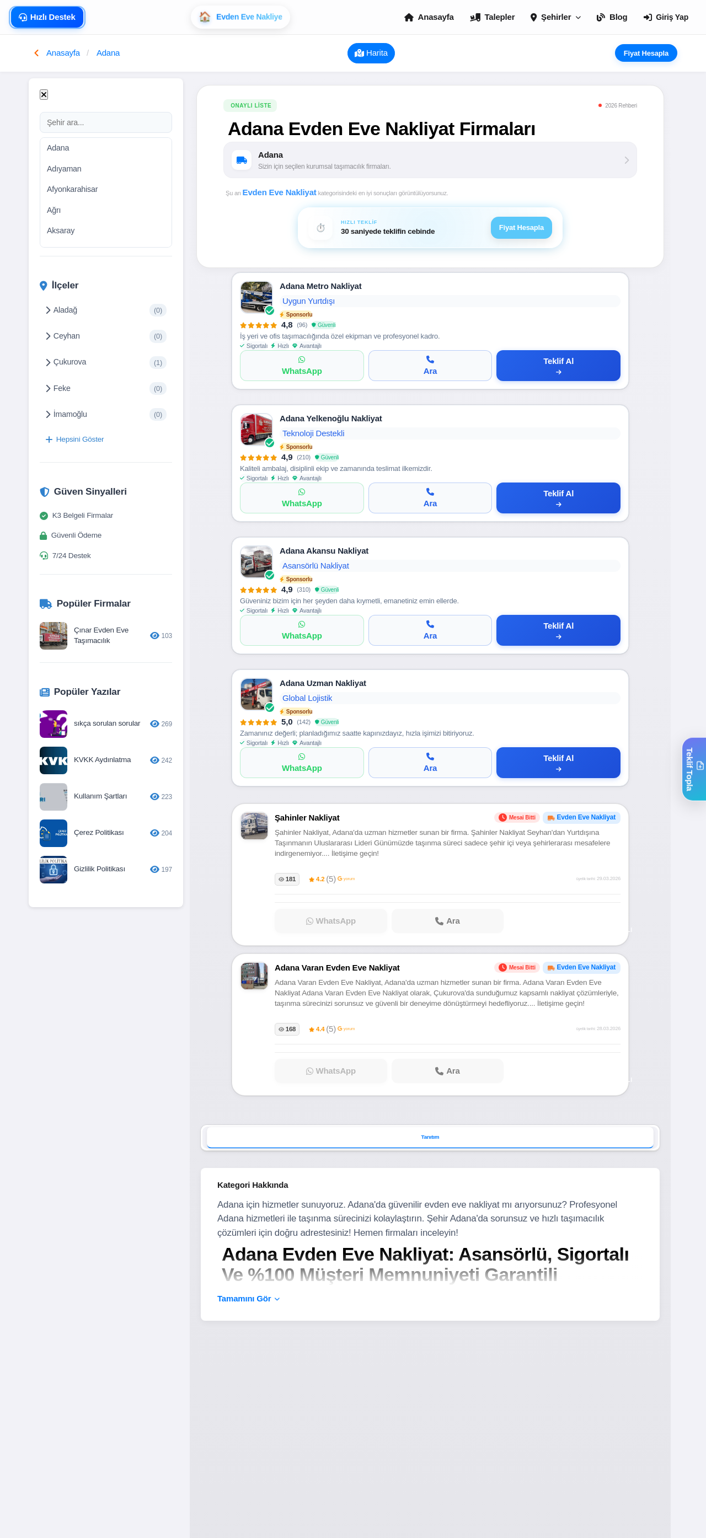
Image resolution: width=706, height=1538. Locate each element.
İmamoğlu (106, 414)
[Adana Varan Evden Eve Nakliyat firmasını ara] (448, 1071)
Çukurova (106, 362)
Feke (106, 388)
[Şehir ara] (106, 122)
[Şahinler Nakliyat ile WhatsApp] (331, 921)
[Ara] (430, 365)
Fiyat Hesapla (650, 53)
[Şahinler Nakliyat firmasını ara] (448, 921)
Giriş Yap (666, 17)
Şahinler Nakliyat (307, 817)
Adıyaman (64, 168)
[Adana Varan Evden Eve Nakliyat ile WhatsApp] (331, 1071)
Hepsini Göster (74, 439)
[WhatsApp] (302, 365)
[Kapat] (44, 94)
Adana (58, 147)
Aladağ (106, 310)
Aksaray (60, 230)
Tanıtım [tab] (430, 1137)
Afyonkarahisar (72, 189)
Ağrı (54, 210)
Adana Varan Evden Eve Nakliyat (337, 967)
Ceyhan (106, 336)
